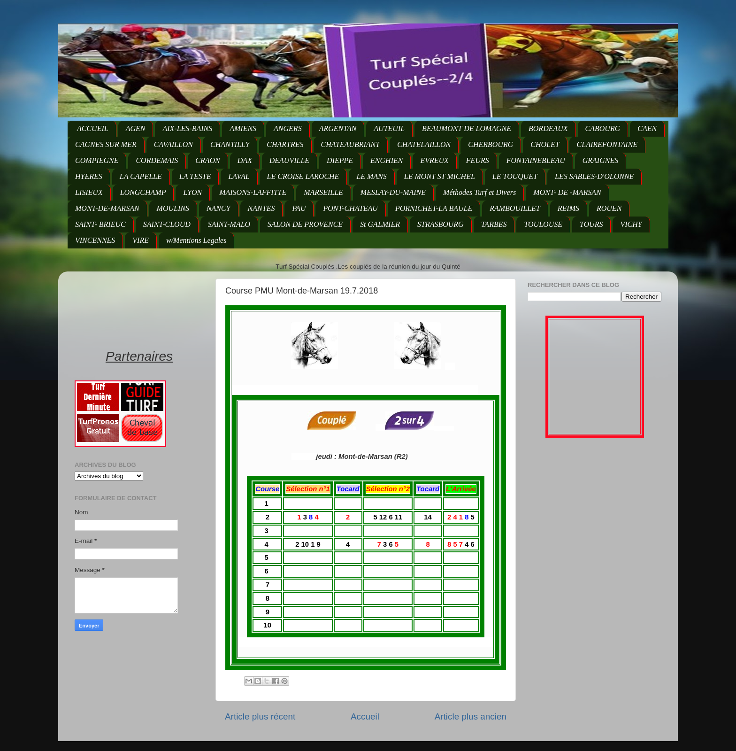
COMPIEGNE (96, 160)
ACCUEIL (92, 128)
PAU (299, 208)
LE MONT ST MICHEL (439, 176)
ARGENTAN (338, 128)
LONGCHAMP (143, 192)
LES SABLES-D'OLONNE (594, 176)
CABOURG (603, 128)
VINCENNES (95, 240)
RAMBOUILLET (515, 208)
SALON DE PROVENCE (305, 224)
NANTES (261, 208)
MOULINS (173, 208)
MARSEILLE (323, 192)
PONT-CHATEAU (350, 208)
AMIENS (243, 128)
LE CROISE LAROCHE (303, 176)
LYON (192, 192)
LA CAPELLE (141, 176)
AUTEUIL (389, 128)
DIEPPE (340, 160)
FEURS (477, 160)
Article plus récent (260, 716)
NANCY (218, 208)
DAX (245, 160)
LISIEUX (89, 192)
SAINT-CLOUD (167, 224)
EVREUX (434, 160)
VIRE (140, 240)
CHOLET (544, 144)
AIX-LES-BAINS (187, 128)
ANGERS (288, 128)
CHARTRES (285, 144)
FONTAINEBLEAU (535, 160)
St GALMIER (380, 224)
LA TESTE (195, 176)
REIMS (568, 208)
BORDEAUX (548, 128)
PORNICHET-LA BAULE (433, 208)
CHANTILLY (229, 144)
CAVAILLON (173, 144)
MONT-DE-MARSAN (107, 208)
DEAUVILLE (289, 160)
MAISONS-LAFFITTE (252, 192)
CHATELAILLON (424, 144)
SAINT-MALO (229, 224)
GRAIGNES (600, 160)
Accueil (365, 716)
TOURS (591, 224)
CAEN (647, 128)
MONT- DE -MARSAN (567, 192)
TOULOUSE (543, 224)
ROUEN (609, 208)
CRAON (207, 160)
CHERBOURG (490, 144)
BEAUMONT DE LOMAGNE (466, 128)
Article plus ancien (470, 716)
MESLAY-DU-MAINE (393, 192)
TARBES (494, 224)
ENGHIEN (386, 160)
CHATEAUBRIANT (350, 144)
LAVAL (238, 176)
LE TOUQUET (514, 176)
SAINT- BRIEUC (100, 224)
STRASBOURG (440, 224)
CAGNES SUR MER (106, 144)
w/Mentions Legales (196, 240)
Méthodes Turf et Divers (479, 192)
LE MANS (371, 176)
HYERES (88, 176)
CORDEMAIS (157, 160)
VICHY (631, 224)
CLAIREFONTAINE (607, 144)
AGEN (136, 128)
